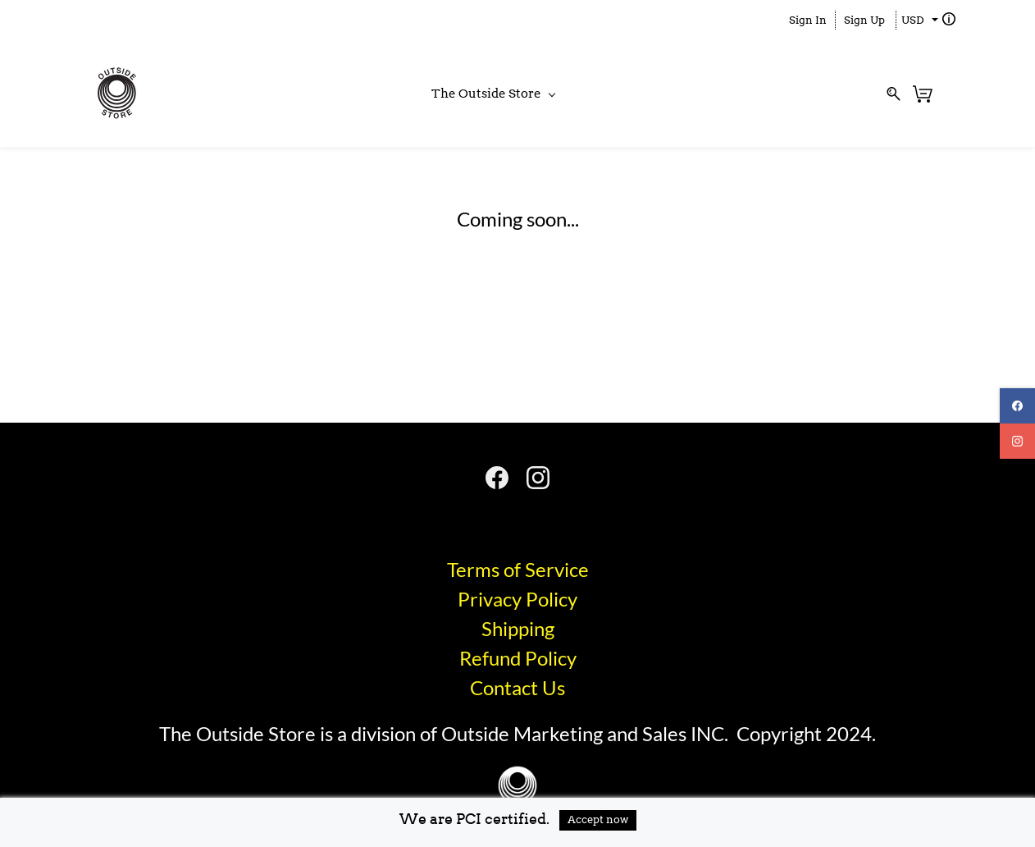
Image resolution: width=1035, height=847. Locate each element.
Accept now (598, 819)
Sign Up (864, 20)
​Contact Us (517, 687)
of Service (546, 569)
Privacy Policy (517, 599)
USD (912, 20)
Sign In (808, 20)
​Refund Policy (518, 658)
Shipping (517, 628)
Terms (475, 569)
